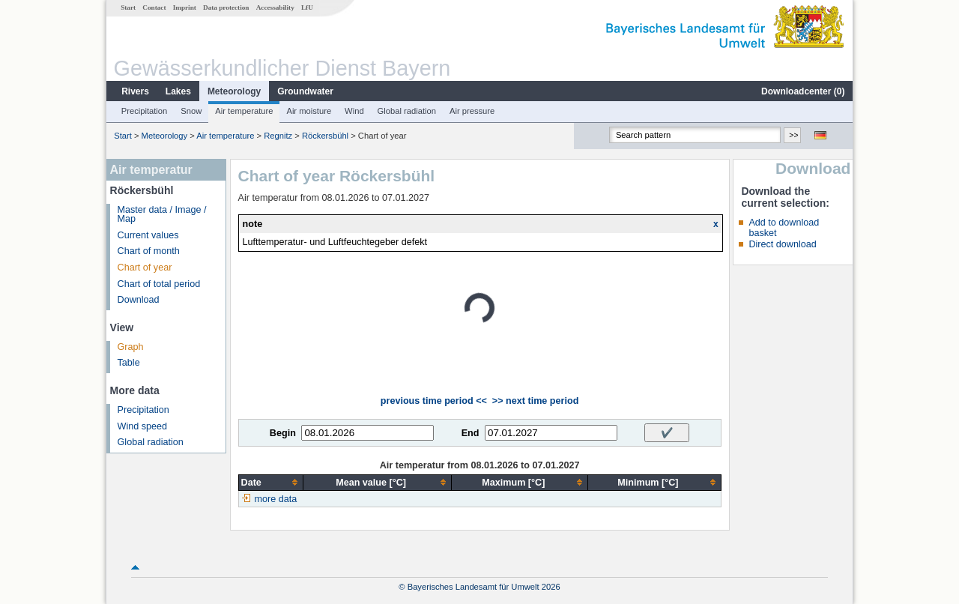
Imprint (184, 7)
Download (139, 300)
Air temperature (244, 110)
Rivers (135, 91)
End (471, 433)
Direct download (782, 244)
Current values (148, 235)
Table (129, 362)
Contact (154, 7)
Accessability (275, 7)
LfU (307, 7)
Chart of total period (159, 284)
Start (128, 7)
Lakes (178, 91)
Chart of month (149, 251)
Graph (131, 347)
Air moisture (308, 110)
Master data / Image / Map (162, 215)
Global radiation (407, 110)
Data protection (226, 7)
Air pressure (472, 110)
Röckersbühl (325, 135)
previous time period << (434, 401)
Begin (283, 433)
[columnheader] (270, 482)
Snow (191, 110)
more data (276, 499)
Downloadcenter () (802, 91)
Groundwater (305, 91)
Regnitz (278, 135)
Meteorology (234, 91)
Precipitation (144, 110)
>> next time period (535, 401)
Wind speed (143, 426)
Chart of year (145, 267)
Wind (354, 110)
